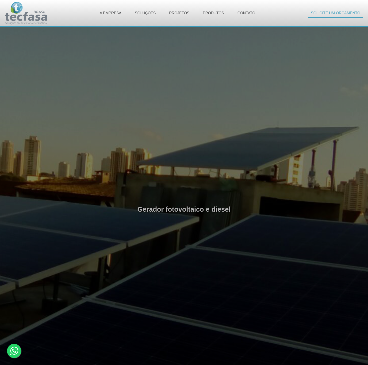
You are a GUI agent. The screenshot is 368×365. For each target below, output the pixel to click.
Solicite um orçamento (335, 13)
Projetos (179, 13)
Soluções (145, 13)
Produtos (213, 13)
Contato (246, 13)
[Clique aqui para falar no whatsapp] (14, 351)
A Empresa (110, 13)
